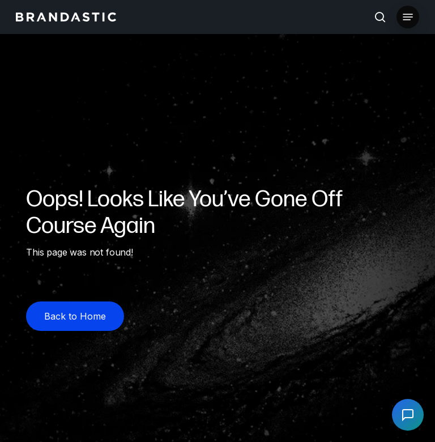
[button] (407, 17)
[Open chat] (408, 415)
